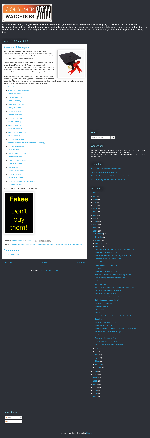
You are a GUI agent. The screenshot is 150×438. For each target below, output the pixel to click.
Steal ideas (99, 335)
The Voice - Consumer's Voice (106, 252)
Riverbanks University (16, 171)
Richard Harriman (76, 244)
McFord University (14, 122)
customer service (52, 244)
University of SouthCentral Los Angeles (22, 181)
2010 (95, 381)
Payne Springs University (17, 160)
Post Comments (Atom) (49, 270)
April (97, 358)
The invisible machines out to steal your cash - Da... (113, 256)
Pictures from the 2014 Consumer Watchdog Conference (115, 316)
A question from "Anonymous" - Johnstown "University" (114, 249)
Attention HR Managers (103, 303)
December (99, 234)
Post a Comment (13, 254)
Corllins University (14, 101)
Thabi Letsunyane (101, 306)
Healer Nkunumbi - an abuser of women (109, 262)
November (99, 237)
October (98, 240)
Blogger (89, 433)
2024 (95, 199)
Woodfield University (15, 185)
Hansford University (15, 111)
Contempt (98, 268)
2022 (95, 206)
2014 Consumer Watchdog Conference (109, 344)
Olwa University (13, 150)
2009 (95, 384)
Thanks (97, 313)
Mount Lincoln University (17, 132)
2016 (95, 225)
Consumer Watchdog (37, 244)
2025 (95, 196)
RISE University (14, 167)
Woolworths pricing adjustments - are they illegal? (113, 275)
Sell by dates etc (101, 281)
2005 (95, 397)
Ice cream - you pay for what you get (108, 332)
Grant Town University (16, 104)
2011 (95, 378)
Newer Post (9, 262)
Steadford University (15, 178)
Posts (8, 418)
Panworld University (15, 157)
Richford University (15, 164)
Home (45, 262)
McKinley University (15, 129)
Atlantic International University (19, 90)
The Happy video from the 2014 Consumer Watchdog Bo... (116, 328)
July (97, 348)
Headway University (15, 115)
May (97, 355)
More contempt (100, 284)
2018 (95, 218)
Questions (98, 319)
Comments (10, 422)
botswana (13, 244)
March (97, 361)
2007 (95, 390)
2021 (95, 209)
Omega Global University (17, 153)
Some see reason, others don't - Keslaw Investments (114, 297)
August (98, 246)
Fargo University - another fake (106, 265)
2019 (95, 215)
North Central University (16, 139)
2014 (95, 231)
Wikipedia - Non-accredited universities (105, 172)
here (50, 72)
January (98, 367)
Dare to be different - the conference (108, 290)
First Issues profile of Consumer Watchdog (106, 168)
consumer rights (23, 244)
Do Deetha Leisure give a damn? (107, 300)
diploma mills (64, 244)
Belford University (14, 94)
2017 (95, 221)
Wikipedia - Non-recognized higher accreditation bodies (111, 176)
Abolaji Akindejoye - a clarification (107, 341)
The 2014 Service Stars (103, 325)
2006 (95, 394)
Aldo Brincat (99, 309)
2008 (95, 387)
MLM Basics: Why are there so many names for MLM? (114, 287)
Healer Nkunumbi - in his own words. (108, 259)
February (98, 364)
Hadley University (14, 108)
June (97, 351)
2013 (95, 371)
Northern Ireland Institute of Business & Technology (26, 143)
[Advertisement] (112, 56)
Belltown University (15, 97)
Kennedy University (15, 118)
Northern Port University (17, 146)
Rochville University (15, 174)
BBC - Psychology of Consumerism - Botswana (108, 180)
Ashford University (14, 87)
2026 (95, 193)
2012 (95, 375)
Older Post (80, 262)
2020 (95, 212)
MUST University (14, 136)
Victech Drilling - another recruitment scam (110, 278)
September (99, 243)
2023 (95, 202)
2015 (95, 228)
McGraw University (15, 125)
